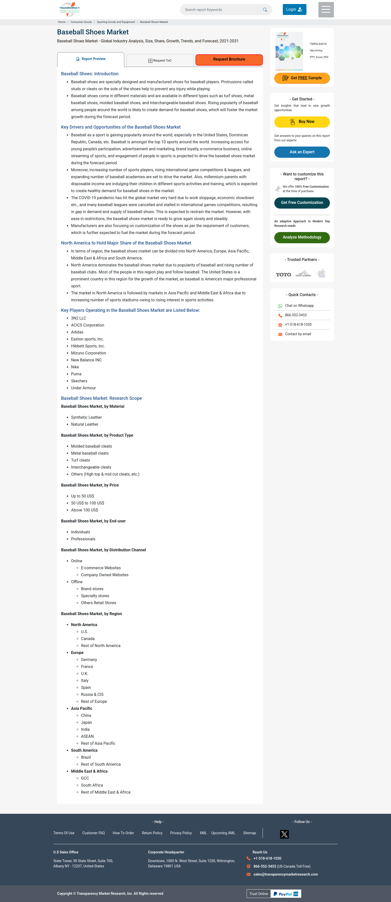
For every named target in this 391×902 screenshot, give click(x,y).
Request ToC (160, 61)
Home (62, 22)
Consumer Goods (81, 22)
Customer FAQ (94, 833)
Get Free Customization (302, 202)
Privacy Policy (181, 833)
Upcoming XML (223, 833)
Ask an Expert (302, 152)
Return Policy (152, 833)
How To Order (123, 833)
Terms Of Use (64, 833)
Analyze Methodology (302, 237)
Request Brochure (229, 59)
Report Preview (90, 59)
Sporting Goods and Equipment (116, 22)
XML (203, 833)
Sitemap (249, 833)
